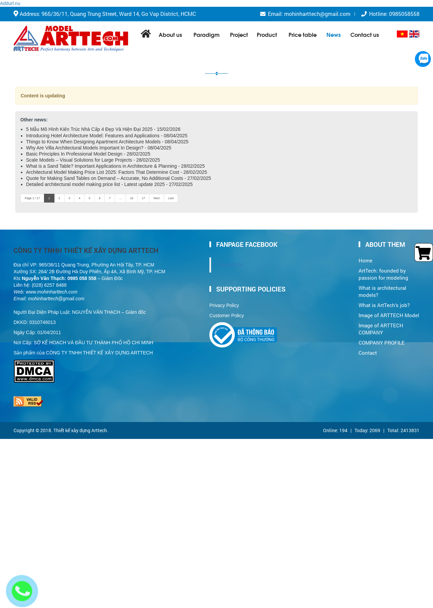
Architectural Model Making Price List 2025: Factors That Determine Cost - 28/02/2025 (116, 172)
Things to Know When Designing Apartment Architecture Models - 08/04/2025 (107, 141)
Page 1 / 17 (32, 198)
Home (365, 260)
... (120, 198)
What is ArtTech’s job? (384, 305)
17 (143, 198)
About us (170, 34)
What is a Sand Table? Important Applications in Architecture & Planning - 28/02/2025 (115, 166)
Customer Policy (226, 315)
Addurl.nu (10, 3)
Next (157, 198)
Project (239, 34)
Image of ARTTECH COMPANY (381, 329)
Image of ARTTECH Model (389, 315)
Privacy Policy (224, 305)
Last (171, 198)
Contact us (364, 34)
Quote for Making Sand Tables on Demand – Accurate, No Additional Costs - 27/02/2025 (118, 178)
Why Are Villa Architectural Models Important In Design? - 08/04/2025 (98, 147)
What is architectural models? (382, 291)
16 (131, 198)
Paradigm (206, 34)
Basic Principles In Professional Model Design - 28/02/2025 (88, 154)
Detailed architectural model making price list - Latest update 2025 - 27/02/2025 (109, 184)
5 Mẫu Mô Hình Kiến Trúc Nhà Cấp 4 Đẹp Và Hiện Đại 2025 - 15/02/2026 (103, 129)
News (333, 34)
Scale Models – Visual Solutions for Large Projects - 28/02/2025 (93, 160)
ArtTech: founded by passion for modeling (383, 274)
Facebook (231, 264)
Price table (303, 34)
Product (267, 34)
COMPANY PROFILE (382, 343)
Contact (368, 353)
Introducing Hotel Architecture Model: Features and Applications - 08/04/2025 (106, 135)
